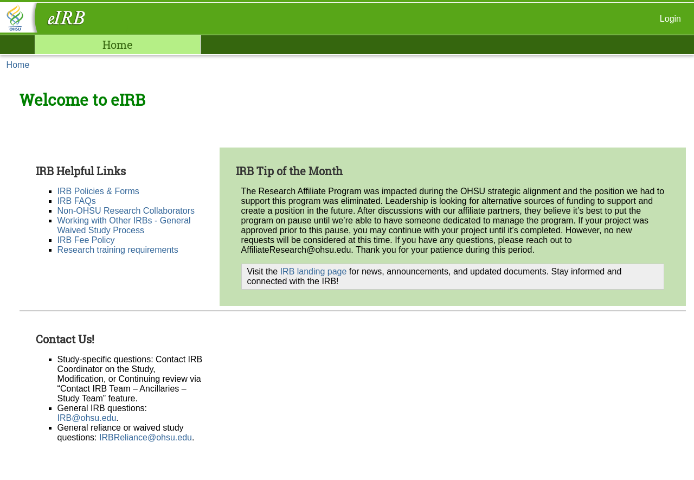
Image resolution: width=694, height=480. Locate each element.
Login (670, 18)
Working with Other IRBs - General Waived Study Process (124, 225)
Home (117, 44)
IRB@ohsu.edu (87, 418)
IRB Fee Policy (86, 240)
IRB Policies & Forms (98, 191)
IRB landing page (313, 271)
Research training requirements (117, 249)
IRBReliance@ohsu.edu (145, 437)
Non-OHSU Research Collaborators (126, 210)
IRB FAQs (76, 201)
